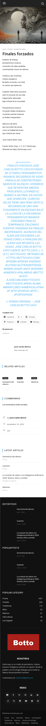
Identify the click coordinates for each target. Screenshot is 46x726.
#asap (18, 268)
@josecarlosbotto (23, 162)
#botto (38, 272)
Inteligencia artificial (9, 481)
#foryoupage (23, 294)
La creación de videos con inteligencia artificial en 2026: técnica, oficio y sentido (28, 535)
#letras (10, 265)
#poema (11, 261)
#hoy (26, 268)
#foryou (23, 290)
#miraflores (11, 287)
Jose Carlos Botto (22, 346)
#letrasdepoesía (29, 265)
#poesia (22, 261)
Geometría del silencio (8, 383)
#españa (37, 268)
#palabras (24, 272)
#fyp (14, 290)
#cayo (23, 276)
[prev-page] (4, 389)
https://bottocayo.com (21, 350)
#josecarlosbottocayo (23, 279)
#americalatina (32, 287)
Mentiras (34, 382)
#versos (34, 261)
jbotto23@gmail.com (24, 678)
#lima (36, 283)
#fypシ (34, 290)
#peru (27, 283)
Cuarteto (20, 382)
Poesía (10, 49)
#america (9, 272)
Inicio (4, 49)
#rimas (8, 268)
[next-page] (7, 389)
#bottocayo (14, 283)
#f (8, 290)
